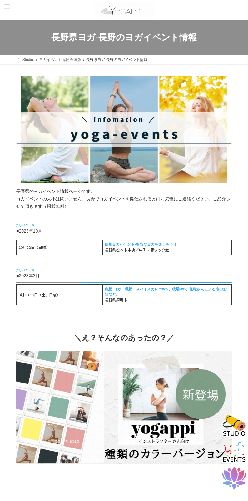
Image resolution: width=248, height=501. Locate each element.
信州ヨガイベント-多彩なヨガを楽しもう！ (141, 244)
